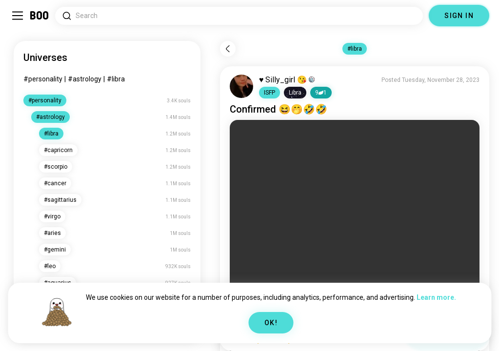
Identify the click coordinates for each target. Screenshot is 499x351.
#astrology (84, 79)
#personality (42, 79)
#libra (116, 79)
